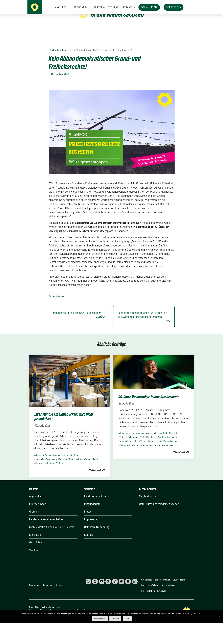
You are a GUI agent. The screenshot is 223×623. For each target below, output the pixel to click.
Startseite (54, 45)
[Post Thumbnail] (69, 376)
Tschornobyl (133, 432)
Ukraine (134, 436)
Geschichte (35, 538)
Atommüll (124, 436)
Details (128, 618)
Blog (64, 45)
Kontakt (88, 530)
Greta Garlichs (56, 458)
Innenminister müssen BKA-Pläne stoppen (79, 310)
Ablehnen (115, 618)
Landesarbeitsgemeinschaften (46, 515)
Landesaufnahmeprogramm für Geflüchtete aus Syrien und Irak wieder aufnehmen (144, 313)
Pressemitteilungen (57, 291)
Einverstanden (100, 618)
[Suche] (184, 3)
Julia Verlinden (151, 440)
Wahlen (33, 545)
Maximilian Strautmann (46, 454)
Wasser (143, 436)
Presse (88, 507)
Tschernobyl (125, 440)
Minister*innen (37, 499)
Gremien (34, 507)
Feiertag (63, 454)
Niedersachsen (76, 454)
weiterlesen (96, 465)
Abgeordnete (36, 491)
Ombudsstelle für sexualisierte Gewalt (51, 522)
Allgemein (39, 450)
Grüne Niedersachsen (117, 14)
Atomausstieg (155, 436)
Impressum (90, 515)
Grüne (87, 454)
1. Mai (45, 458)
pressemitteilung (70, 450)
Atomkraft (137, 440)
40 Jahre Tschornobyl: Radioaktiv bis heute (148, 392)
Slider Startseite (170, 428)
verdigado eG (79, 605)
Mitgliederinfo (92, 499)
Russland (151, 432)
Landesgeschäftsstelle (97, 491)
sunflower (51, 605)
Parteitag (162, 432)
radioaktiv (172, 432)
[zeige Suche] (189, 3)
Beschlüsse (35, 530)
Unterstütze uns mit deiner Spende (159, 499)
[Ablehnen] (219, 616)
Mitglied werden (148, 491)
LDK (143, 432)
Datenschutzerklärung (96, 522)
